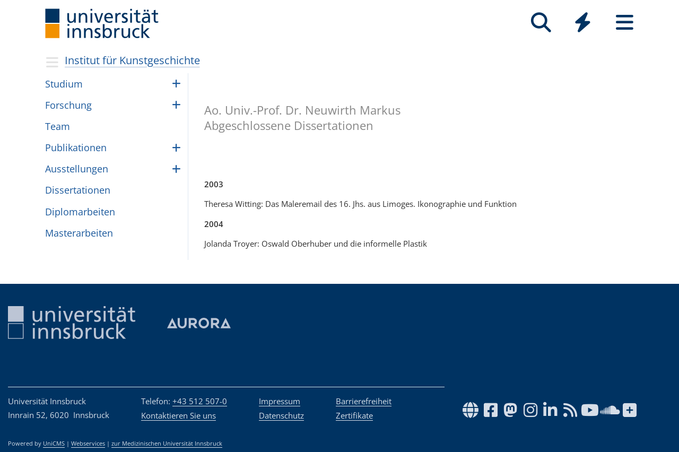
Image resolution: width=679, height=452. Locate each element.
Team (57, 126)
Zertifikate (354, 415)
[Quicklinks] (583, 22)
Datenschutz (281, 415)
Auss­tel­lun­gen (76, 168)
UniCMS (54, 443)
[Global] (583, 23)
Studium (64, 83)
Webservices (88, 443)
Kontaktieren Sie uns (178, 415)
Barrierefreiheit (363, 401)
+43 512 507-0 (199, 401)
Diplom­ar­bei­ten (80, 211)
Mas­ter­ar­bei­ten (79, 233)
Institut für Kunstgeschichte (132, 60)
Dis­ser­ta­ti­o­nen (77, 190)
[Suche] (541, 22)
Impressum (279, 401)
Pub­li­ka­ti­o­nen (76, 147)
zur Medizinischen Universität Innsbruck (166, 443)
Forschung (68, 105)
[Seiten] (625, 22)
